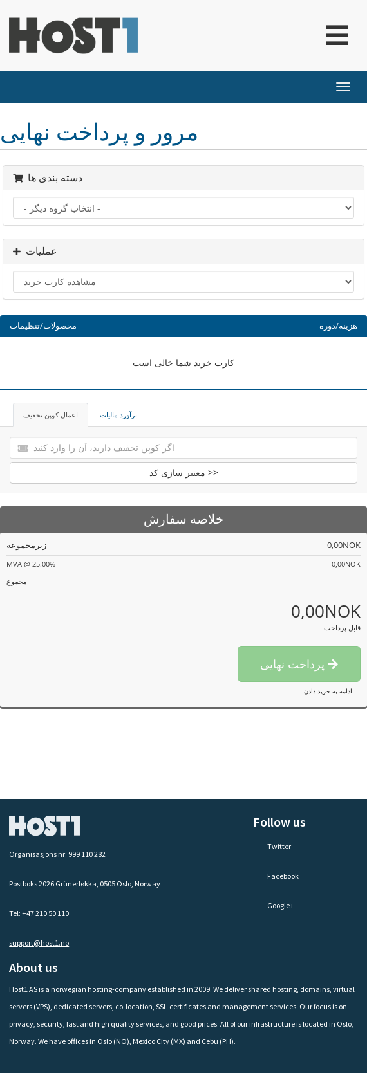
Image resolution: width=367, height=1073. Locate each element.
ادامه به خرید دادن (328, 690)
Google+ (273, 905)
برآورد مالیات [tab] (118, 414)
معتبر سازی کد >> (183, 472)
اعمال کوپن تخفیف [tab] (50, 414)
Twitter (272, 846)
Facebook (276, 876)
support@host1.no (39, 943)
